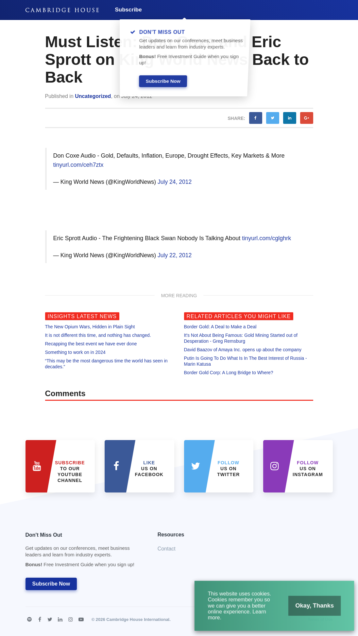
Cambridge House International (137, 619)
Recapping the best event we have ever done (91, 343)
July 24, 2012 (175, 182)
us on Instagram (308, 468)
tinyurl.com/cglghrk (266, 238)
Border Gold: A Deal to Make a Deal (220, 326)
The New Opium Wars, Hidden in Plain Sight (90, 326)
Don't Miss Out (83, 551)
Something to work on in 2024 (75, 352)
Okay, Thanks (313, 606)
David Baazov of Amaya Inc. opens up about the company (243, 349)
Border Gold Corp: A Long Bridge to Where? (228, 372)
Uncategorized (93, 96)
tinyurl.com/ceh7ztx (78, 165)
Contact (167, 548)
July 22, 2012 (175, 255)
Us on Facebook (149, 468)
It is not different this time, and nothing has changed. (98, 335)
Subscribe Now (51, 584)
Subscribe (128, 10)
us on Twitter (228, 468)
